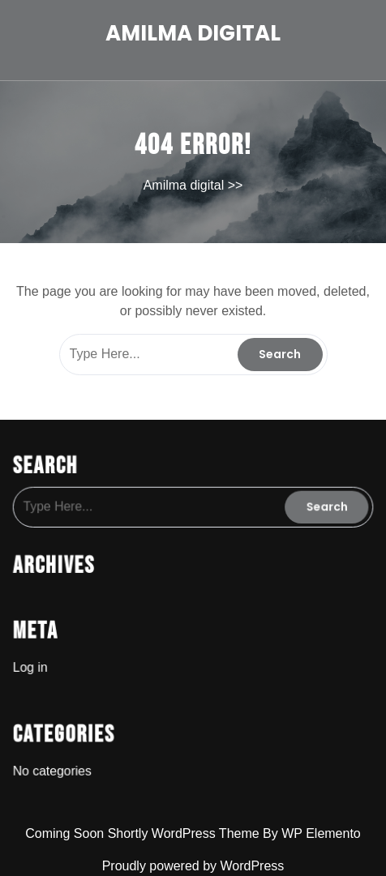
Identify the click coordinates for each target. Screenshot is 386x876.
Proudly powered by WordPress (193, 866)
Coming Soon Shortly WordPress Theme (144, 833)
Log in (36, 662)
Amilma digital (193, 33)
